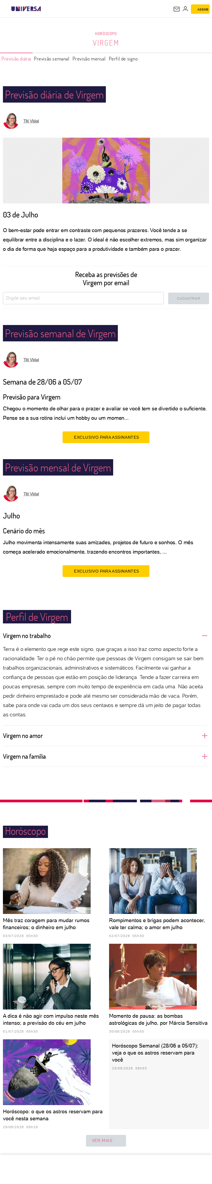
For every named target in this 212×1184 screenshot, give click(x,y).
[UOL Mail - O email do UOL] (176, 9)
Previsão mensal (89, 58)
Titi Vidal (31, 121)
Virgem (106, 42)
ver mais (106, 1140)
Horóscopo (106, 33)
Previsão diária (16, 58)
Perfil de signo (123, 58)
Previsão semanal (52, 58)
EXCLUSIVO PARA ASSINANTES (106, 437)
